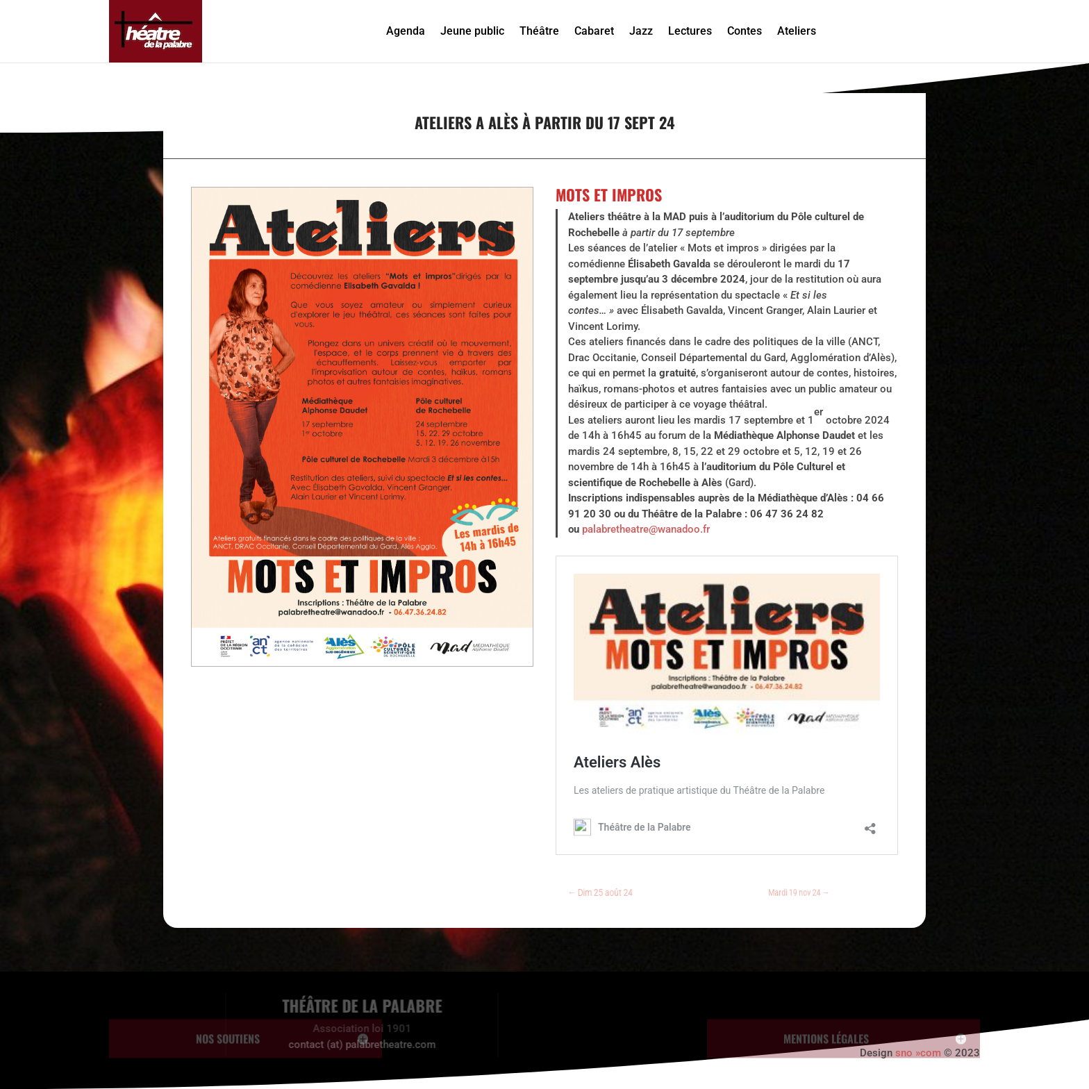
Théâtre (539, 31)
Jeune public (472, 31)
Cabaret (594, 31)
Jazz (641, 31)
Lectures (690, 31)
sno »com (918, 1053)
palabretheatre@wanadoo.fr (646, 529)
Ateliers (796, 31)
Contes (744, 31)
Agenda (405, 31)
